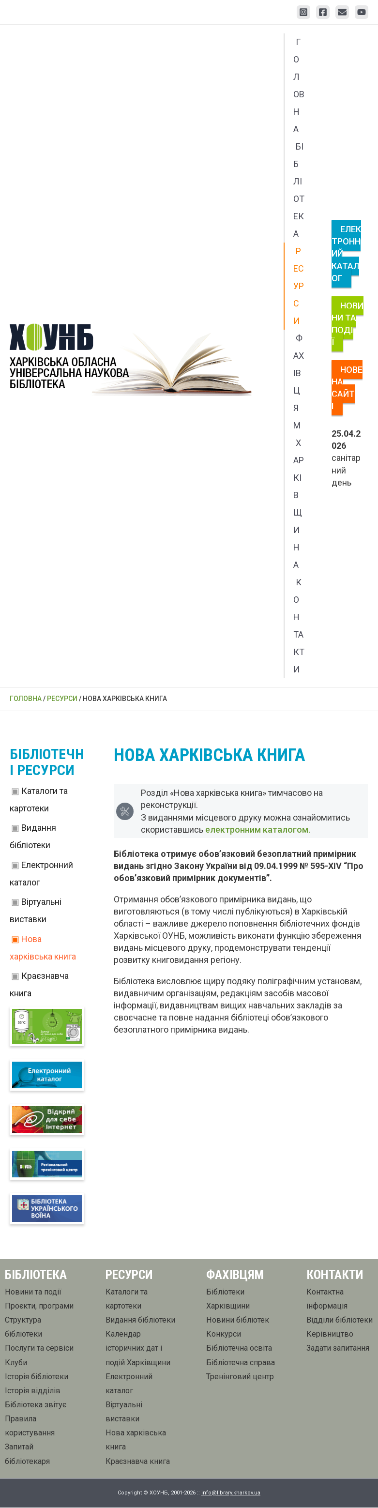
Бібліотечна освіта (239, 1349)
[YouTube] (361, 12)
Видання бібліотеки (140, 1320)
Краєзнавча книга (138, 1461)
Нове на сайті (347, 388)
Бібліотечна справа (240, 1363)
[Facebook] (323, 12)
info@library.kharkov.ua (230, 1494)
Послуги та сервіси (39, 1349)
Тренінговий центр (240, 1377)
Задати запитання (337, 1349)
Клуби (16, 1363)
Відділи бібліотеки (339, 1320)
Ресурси (298, 286)
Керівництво (329, 1335)
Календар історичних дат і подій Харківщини (138, 1349)
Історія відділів (32, 1391)
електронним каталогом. (265, 829)
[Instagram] (303, 12)
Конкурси (223, 1335)
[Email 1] (342, 12)
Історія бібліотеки (36, 1377)
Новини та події (347, 324)
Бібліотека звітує (35, 1405)
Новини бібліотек (237, 1320)
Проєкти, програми (39, 1306)
